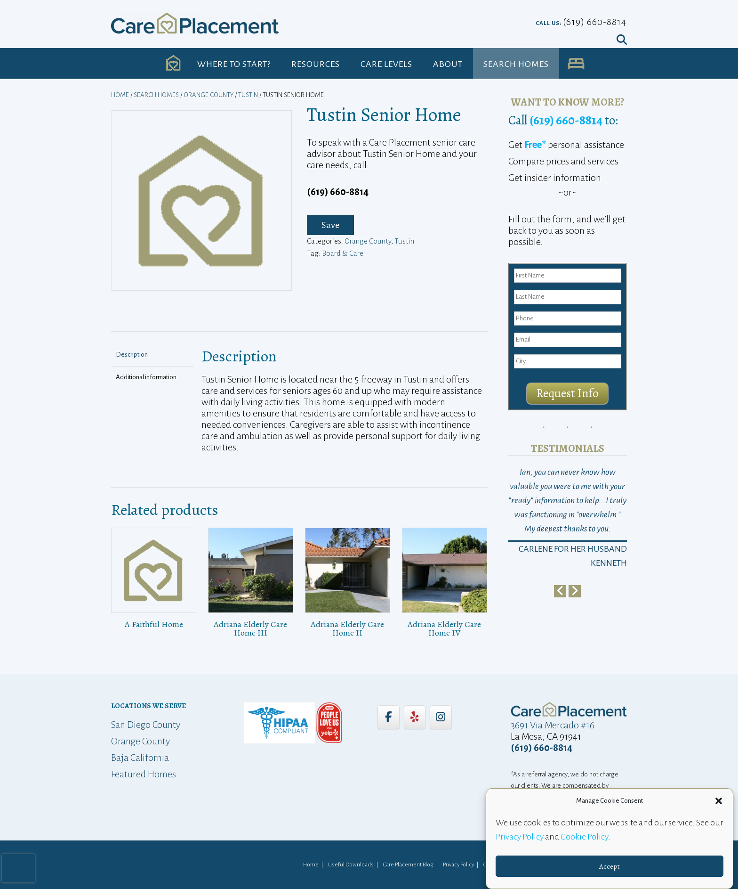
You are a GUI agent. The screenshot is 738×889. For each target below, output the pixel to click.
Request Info (567, 393)
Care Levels (386, 64)
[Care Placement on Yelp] (414, 717)
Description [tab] (132, 354)
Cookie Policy (584, 836)
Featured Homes (143, 774)
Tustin (248, 94)
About (448, 64)
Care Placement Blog (408, 865)
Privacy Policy (520, 836)
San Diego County (145, 724)
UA (576, 64)
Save (330, 225)
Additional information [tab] (146, 377)
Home (120, 94)
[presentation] (18, 868)
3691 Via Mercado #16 (552, 725)
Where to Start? (234, 64)
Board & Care (342, 253)
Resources (315, 64)
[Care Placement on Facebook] (388, 717)
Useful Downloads (351, 865)
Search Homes (516, 64)
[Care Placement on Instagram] (440, 717)
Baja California (140, 757)
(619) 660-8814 (594, 21)
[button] (718, 801)
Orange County (208, 94)
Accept (609, 866)
